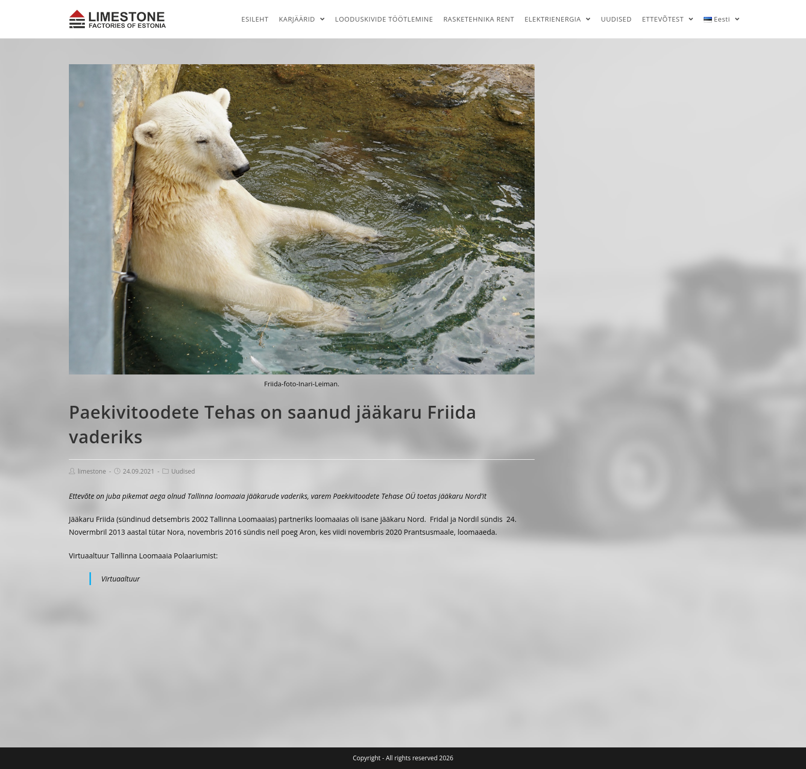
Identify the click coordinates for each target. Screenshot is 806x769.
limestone (92, 471)
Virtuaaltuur (120, 579)
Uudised (183, 471)
